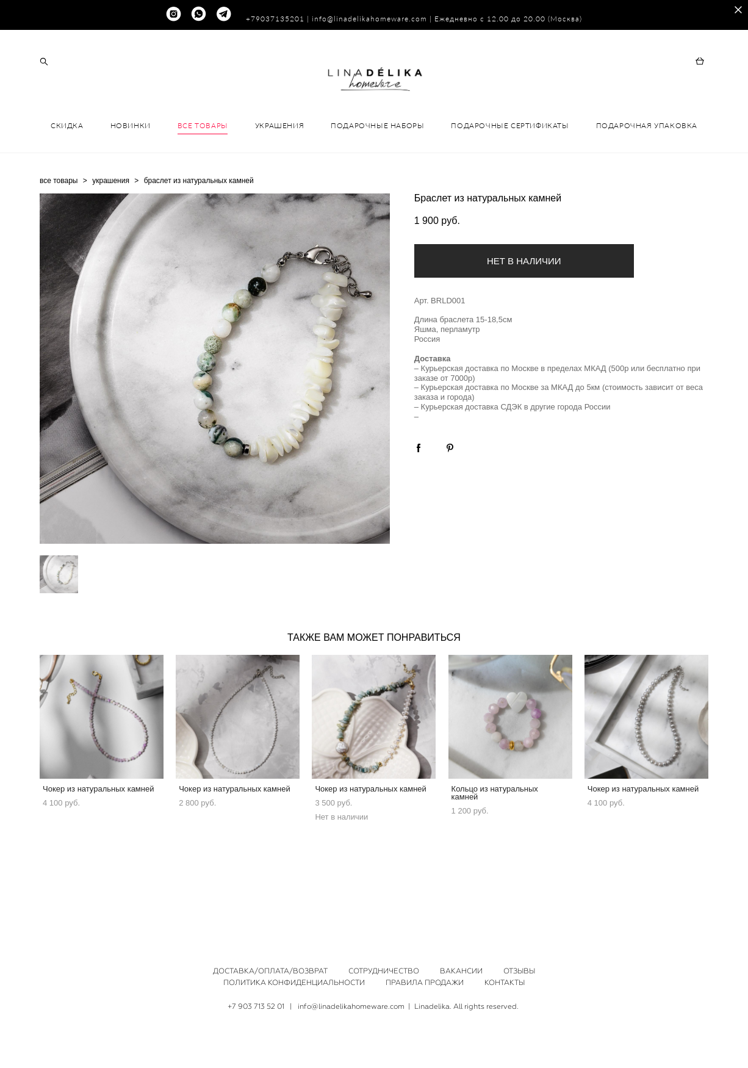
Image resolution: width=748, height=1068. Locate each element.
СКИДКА (67, 176)
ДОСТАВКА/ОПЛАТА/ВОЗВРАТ (270, 971)
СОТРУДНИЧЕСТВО (383, 971)
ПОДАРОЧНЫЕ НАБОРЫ (377, 176)
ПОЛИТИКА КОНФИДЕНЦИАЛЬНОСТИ (294, 982)
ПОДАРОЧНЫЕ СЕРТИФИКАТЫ (510, 176)
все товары (59, 231)
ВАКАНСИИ (461, 971)
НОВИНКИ (130, 176)
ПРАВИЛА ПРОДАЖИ (425, 982)
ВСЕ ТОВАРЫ (203, 176)
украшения (110, 231)
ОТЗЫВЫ (519, 971)
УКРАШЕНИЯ (279, 176)
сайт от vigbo (374, 1040)
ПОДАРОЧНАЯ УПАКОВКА (646, 176)
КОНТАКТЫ (504, 982)
